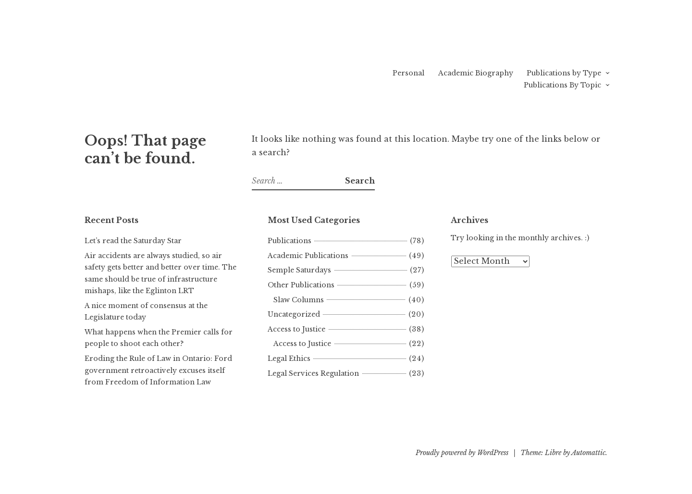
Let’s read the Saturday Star (133, 240)
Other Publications (301, 285)
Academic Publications (308, 255)
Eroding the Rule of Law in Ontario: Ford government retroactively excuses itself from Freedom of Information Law (158, 370)
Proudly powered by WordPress (462, 452)
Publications (289, 240)
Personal (408, 73)
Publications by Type (564, 73)
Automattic (588, 452)
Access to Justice (296, 329)
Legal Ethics (289, 358)
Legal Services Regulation (313, 373)
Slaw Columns (298, 300)
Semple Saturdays (299, 270)
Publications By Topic (562, 85)
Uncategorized (294, 314)
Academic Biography (475, 73)
